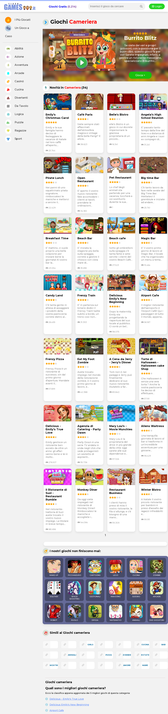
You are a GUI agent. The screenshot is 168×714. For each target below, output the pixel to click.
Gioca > (140, 75)
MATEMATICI (115, 613)
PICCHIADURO (74, 568)
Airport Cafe (57, 710)
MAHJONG (115, 589)
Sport (13, 139)
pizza (108, 655)
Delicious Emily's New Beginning (69, 704)
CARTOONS (95, 568)
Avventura (16, 65)
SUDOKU (136, 589)
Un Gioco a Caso (17, 31)
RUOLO (74, 613)
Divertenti (16, 98)
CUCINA (136, 568)
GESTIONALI (95, 589)
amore (127, 665)
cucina (145, 644)
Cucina (14, 90)
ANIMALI (136, 613)
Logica (14, 114)
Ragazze (15, 131)
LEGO (115, 568)
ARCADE (156, 589)
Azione (14, 57)
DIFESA (95, 613)
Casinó (14, 81)
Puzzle (14, 122)
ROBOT (54, 613)
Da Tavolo (16, 106)
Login (157, 6)
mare (145, 665)
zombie (127, 655)
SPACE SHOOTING (74, 590)
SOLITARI (54, 589)
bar (163, 644)
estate (145, 655)
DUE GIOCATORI (156, 613)
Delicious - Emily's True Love (67, 698)
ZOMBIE (156, 568)
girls (90, 644)
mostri (54, 665)
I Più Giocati (17, 20)
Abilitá (14, 49)
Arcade (14, 73)
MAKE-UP (54, 568)
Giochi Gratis (58, 6)
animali (72, 655)
